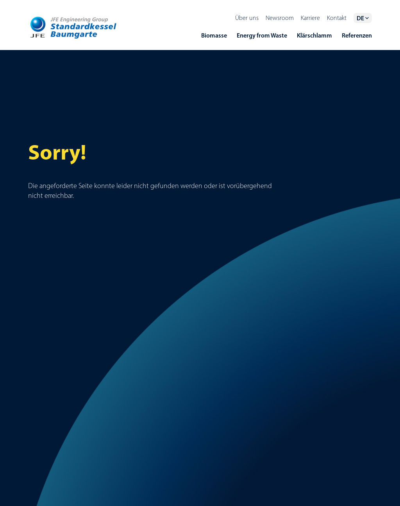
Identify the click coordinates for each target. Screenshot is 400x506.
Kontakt (336, 18)
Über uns (247, 18)
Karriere (310, 18)
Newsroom (280, 18)
